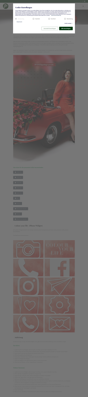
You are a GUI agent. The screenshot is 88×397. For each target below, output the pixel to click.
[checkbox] (16, 18)
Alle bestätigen (66, 28)
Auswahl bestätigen (50, 28)
